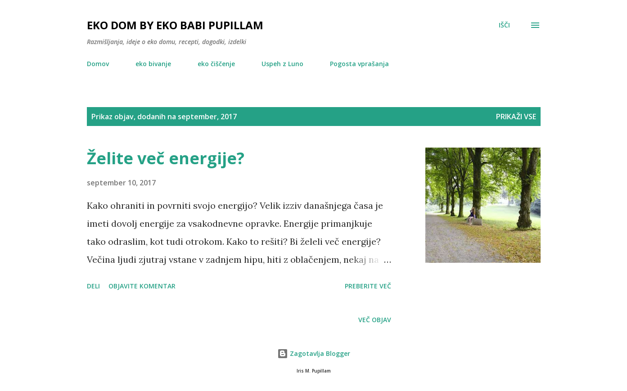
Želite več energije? (165, 158)
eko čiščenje (216, 63)
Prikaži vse (516, 116)
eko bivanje (153, 63)
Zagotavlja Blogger (313, 353)
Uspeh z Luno (282, 63)
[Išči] (504, 25)
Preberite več (368, 286)
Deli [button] (93, 286)
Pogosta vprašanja (359, 63)
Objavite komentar (142, 286)
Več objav (374, 319)
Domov (98, 63)
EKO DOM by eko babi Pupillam (175, 25)
